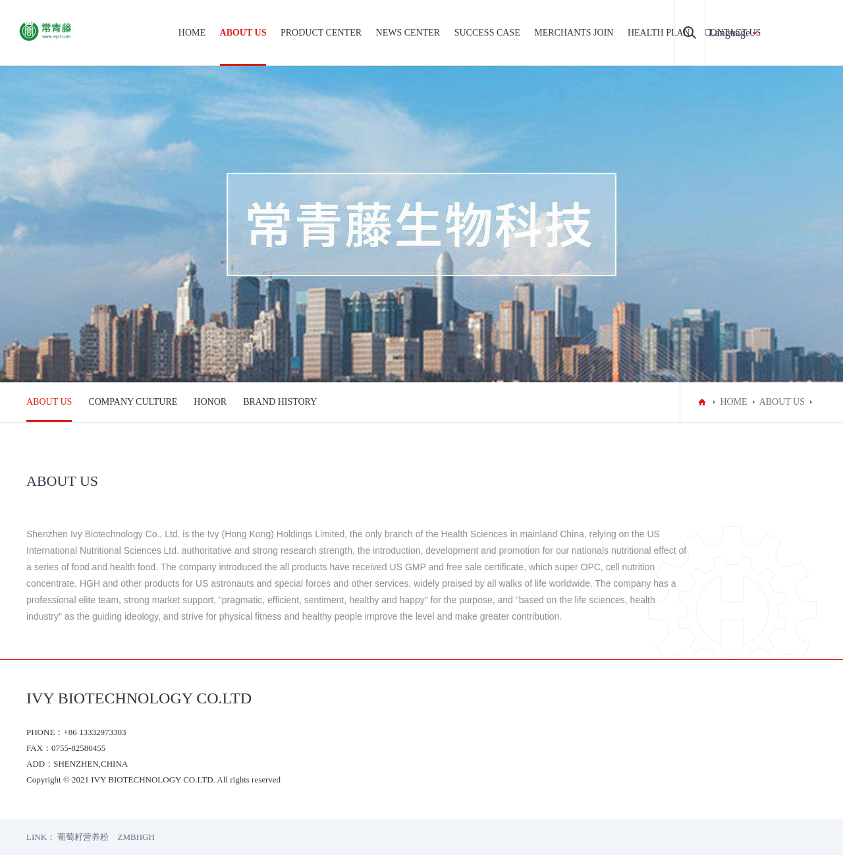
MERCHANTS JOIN (573, 33)
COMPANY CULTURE (132, 402)
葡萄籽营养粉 (83, 837)
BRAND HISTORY (280, 402)
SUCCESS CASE (487, 33)
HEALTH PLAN (659, 33)
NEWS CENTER (408, 33)
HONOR (210, 402)
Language (729, 32)
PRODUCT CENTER (321, 33)
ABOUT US (243, 33)
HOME (191, 33)
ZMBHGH (136, 837)
